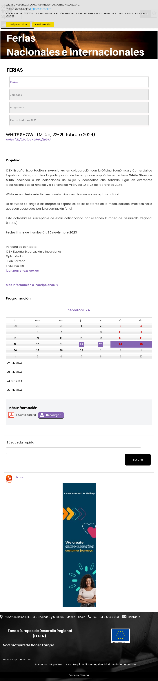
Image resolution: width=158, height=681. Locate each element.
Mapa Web (56, 664)
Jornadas (16, 95)
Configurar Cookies (18, 24)
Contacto (134, 617)
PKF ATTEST (25, 659)
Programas (17, 107)
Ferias (14, 82)
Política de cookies (40, 9)
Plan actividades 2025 (23, 120)
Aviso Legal (73, 664)
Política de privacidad (96, 664)
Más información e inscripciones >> (32, 285)
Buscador (41, 664)
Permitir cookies (43, 24)
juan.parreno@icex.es (22, 271)
